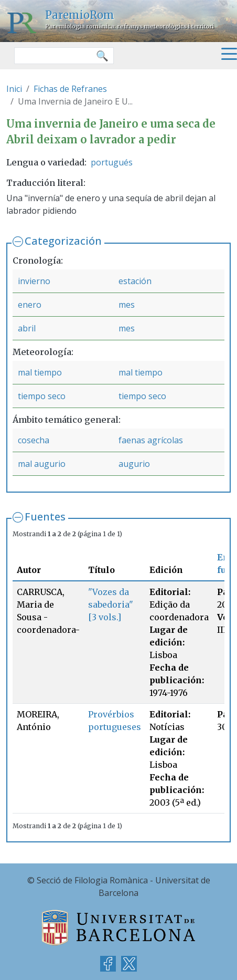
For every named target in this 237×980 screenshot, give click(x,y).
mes (126, 304)
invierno (34, 281)
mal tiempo (40, 372)
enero (29, 304)
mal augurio (42, 464)
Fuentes (45, 516)
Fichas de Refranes (70, 89)
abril (27, 328)
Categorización (63, 241)
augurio (134, 464)
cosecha (33, 440)
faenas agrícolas (150, 440)
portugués (112, 162)
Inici (14, 89)
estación (135, 281)
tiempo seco (42, 396)
